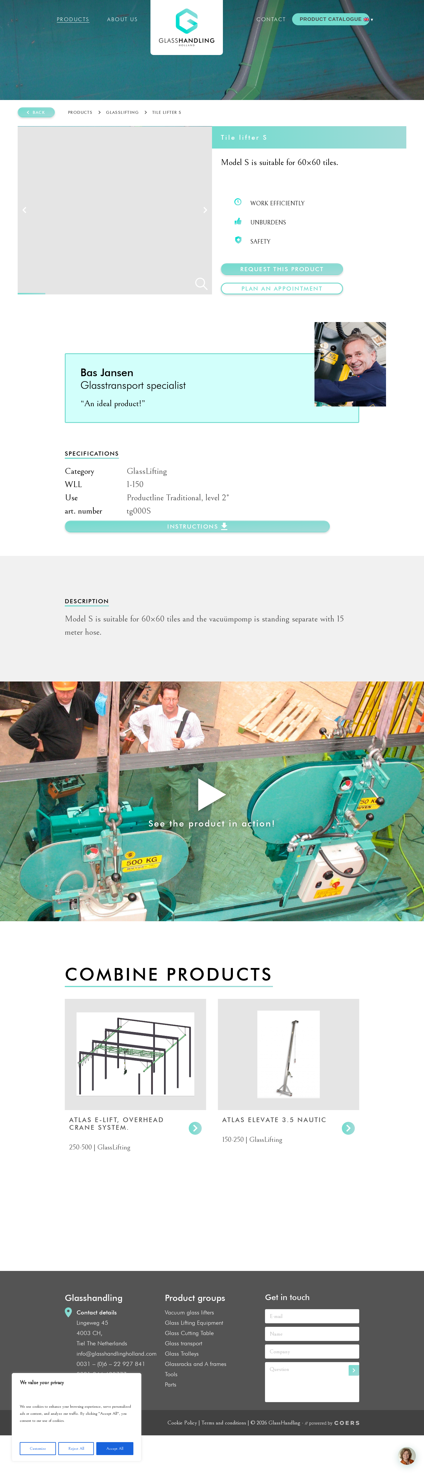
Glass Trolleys (182, 1391)
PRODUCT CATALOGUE (331, 19)
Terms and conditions (223, 1460)
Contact (271, 19)
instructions (192, 564)
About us (122, 19)
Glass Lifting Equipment (194, 1360)
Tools (171, 1411)
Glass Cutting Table (189, 1370)
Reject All (76, 1448)
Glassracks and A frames (195, 1401)
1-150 (135, 522)
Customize (38, 1448)
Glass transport (183, 1380)
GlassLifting (122, 112)
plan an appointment (282, 288)
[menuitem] (368, 19)
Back (39, 112)
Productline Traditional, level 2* (178, 535)
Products (73, 19)
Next (205, 229)
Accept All (114, 1448)
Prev (24, 229)
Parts (170, 1422)
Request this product (282, 269)
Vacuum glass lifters (189, 1350)
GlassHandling (186, 27)
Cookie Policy (182, 1460)
